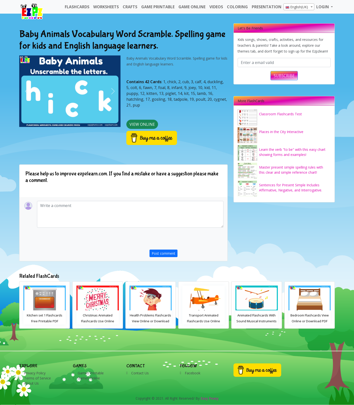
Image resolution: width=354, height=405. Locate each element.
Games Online (89, 378)
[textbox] (299, 7)
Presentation (266, 6)
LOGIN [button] (323, 6)
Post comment (163, 253)
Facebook (192, 373)
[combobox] (298, 6)
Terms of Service (37, 378)
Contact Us (140, 373)
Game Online (191, 6)
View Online (142, 124)
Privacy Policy (35, 373)
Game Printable (158, 6)
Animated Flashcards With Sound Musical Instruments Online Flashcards (309, 321)
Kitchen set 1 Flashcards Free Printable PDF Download (97, 321)
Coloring (237, 6)
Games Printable (91, 373)
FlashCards (77, 6)
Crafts (130, 6)
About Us (31, 383)
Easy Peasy (209, 398)
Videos (216, 6)
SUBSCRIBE (284, 75)
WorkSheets (106, 6)
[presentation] (186, 240)
